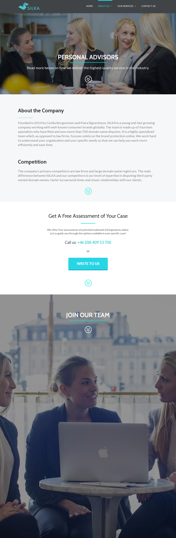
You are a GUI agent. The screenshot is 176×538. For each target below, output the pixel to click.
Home (89, 6)
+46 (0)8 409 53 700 (94, 242)
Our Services (125, 6)
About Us (103, 6)
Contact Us (148, 6)
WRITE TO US (88, 263)
